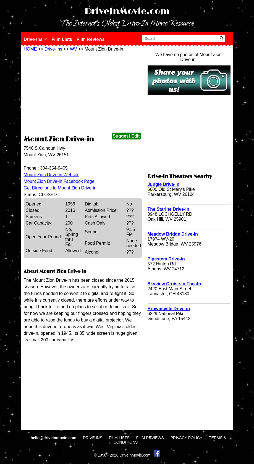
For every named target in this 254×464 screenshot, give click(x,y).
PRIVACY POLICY (186, 438)
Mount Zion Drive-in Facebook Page (59, 181)
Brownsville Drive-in (169, 308)
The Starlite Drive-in (168, 209)
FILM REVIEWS (150, 438)
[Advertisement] (83, 93)
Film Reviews (90, 39)
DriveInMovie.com (127, 11)
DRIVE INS (92, 438)
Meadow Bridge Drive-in (173, 234)
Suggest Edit (126, 136)
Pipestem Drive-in (166, 259)
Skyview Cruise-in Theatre (175, 283)
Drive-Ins (35, 39)
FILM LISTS (119, 438)
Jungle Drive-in (164, 184)
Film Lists (61, 39)
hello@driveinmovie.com (54, 438)
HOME (30, 49)
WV (73, 49)
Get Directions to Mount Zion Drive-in (60, 188)
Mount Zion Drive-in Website (52, 174)
